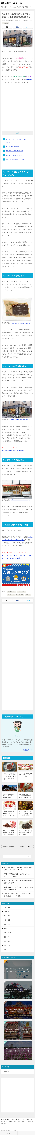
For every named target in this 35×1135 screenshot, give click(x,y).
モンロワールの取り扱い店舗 (14, 151)
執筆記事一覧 (27, 750)
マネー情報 (7, 920)
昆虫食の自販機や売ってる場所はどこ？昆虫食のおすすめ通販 (25, 832)
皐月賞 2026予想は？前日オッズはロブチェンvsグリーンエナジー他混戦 (18, 990)
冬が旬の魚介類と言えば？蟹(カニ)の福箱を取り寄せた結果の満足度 (25, 795)
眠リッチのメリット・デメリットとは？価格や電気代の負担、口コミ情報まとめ (17, 970)
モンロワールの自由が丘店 (14, 155)
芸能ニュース (7, 945)
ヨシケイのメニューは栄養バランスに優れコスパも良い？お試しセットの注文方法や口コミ (26, 846)
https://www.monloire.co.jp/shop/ (13, 450)
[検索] (17, 856)
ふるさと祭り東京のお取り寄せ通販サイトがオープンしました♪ (25, 775)
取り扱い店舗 (19, 594)
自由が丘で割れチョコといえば (15, 159)
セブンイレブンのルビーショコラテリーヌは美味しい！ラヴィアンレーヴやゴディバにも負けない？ (9, 777)
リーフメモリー (21, 591)
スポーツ (6, 911)
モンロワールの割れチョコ (14, 146)
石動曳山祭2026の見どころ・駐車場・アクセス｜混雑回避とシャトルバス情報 (18, 1031)
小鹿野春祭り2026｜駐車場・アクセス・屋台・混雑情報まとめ (18, 1010)
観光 (5, 949)
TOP (11, 1119)
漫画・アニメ (7, 937)
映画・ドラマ (7, 932)
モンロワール (11, 591)
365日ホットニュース (11, 2)
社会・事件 (7, 941)
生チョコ (28, 594)
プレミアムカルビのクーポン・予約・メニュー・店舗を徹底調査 (9, 795)
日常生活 (6, 928)
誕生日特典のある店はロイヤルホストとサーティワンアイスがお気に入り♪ (9, 814)
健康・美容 (7, 924)
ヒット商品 (7, 915)
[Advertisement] (17, 105)
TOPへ (26, 1132)
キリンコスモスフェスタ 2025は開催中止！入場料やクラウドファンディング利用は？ (17, 1051)
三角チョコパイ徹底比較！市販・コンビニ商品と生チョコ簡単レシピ (9, 832)
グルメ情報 (5, 23)
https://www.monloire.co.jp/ (20, 323)
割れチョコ (11, 594)
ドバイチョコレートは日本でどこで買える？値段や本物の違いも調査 (25, 813)
